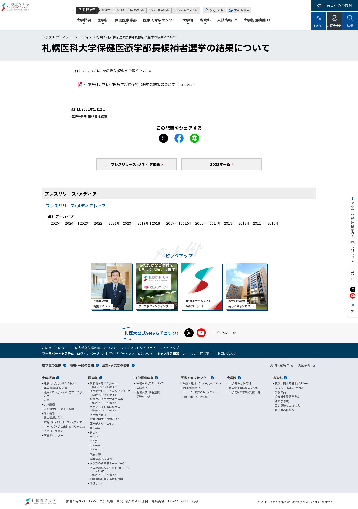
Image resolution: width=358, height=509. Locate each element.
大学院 (231, 378)
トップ (47, 37)
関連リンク (97, 483)
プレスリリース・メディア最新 (135, 164)
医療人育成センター (195, 378)
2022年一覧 (220, 164)
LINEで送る (194, 138)
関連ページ (143, 396)
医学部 (93, 378)
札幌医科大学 (18, 15)
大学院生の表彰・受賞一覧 (244, 392)
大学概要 (48, 378)
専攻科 (278, 378)
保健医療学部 (144, 378)
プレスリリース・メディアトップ (75, 206)
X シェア (163, 138)
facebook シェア (179, 138)
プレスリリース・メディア (74, 37)
